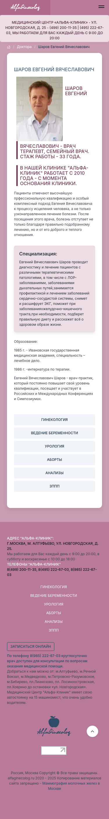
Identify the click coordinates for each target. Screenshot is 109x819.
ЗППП (53, 630)
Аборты (53, 613)
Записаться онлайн (30, 646)
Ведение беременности (53, 595)
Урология (53, 604)
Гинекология (53, 587)
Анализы (54, 621)
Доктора (24, 47)
